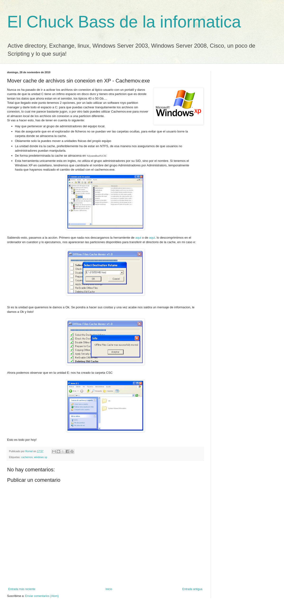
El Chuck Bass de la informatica (124, 22)
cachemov (26, 457)
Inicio (109, 589)
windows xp (40, 457)
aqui (138, 237)
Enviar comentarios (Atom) (42, 596)
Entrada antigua (192, 589)
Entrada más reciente (21, 589)
